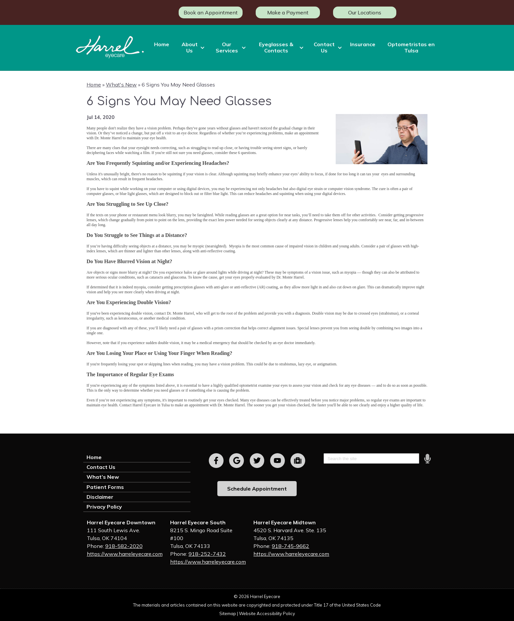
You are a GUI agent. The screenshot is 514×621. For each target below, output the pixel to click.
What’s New (103, 477)
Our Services (227, 47)
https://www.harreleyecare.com (125, 554)
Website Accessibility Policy (267, 613)
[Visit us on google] (236, 460)
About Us (190, 47)
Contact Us (324, 47)
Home (161, 44)
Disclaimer (100, 497)
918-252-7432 (207, 554)
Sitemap (227, 613)
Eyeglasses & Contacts (276, 47)
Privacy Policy (104, 506)
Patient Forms (105, 487)
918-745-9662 (290, 546)
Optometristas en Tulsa (411, 47)
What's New (121, 84)
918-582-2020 (124, 546)
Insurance (362, 44)
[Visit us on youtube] (277, 460)
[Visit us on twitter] (257, 460)
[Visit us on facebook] (216, 460)
